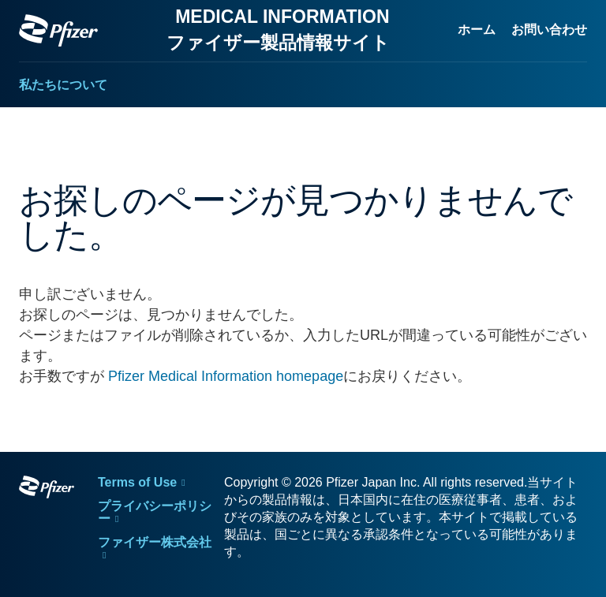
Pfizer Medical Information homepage (225, 376)
